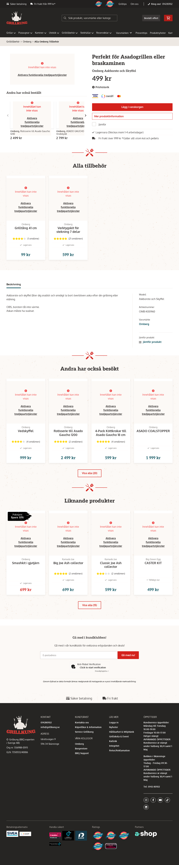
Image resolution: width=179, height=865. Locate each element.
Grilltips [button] (123, 4)
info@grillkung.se (50, 738)
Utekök (54, 32)
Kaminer (40, 32)
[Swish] (25, 844)
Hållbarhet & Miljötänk (121, 742)
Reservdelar (104, 32)
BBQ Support (82, 764)
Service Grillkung (84, 742)
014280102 (167, 4)
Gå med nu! (129, 666)
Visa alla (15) (89, 622)
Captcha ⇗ (102, 682)
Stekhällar (87, 32)
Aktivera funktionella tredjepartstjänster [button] (42, 75)
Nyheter (113, 738)
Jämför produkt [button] (150, 349)
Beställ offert (151, 18)
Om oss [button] (135, 4)
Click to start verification (93, 678)
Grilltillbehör (70, 32)
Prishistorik (100, 87)
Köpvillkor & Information (88, 738)
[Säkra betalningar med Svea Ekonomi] (12, 844)
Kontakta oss (82, 733)
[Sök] (89, 18)
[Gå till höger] (85, 115)
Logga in (114, 733)
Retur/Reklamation (119, 761)
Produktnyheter (158, 33)
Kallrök (113, 752)
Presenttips (141, 33)
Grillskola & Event (119, 747)
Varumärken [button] (124, 33)
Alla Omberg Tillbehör (47, 41)
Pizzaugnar (25, 32)
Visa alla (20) (89, 485)
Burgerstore (81, 759)
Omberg (27, 41)
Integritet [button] (114, 756)
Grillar (11, 32)
